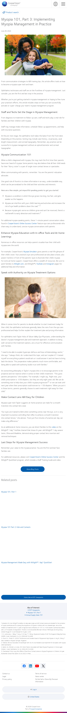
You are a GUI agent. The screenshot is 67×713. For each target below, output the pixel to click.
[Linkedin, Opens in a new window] (30, 665)
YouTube (39, 263)
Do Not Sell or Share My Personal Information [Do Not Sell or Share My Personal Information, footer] (46, 680)
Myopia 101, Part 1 (8, 491)
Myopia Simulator (30, 251)
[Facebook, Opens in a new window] (24, 665)
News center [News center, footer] (39, 676)
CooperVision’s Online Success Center (22, 223)
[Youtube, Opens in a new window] (36, 665)
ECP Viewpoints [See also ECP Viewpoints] (34, 610)
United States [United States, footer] (34, 696)
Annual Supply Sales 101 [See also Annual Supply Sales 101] (34, 615)
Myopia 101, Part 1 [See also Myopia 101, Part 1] (34, 612)
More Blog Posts (33, 469)
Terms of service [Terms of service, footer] (40, 673)
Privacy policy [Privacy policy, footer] (7, 679)
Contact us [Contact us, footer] (6, 673)
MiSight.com (19, 263)
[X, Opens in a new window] (43, 665)
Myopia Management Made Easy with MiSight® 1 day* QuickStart (26, 562)
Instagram (50, 263)
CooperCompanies (36, 709)
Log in (33, 689)
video (54, 426)
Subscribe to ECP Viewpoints (33, 597)
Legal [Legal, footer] (4, 676)
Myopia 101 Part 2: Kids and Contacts (15, 527)
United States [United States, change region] (55, 4)
